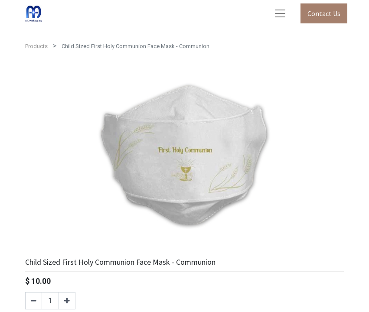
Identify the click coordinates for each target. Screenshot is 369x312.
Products (36, 46)
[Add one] (67, 300)
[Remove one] (33, 300)
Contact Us (323, 13)
